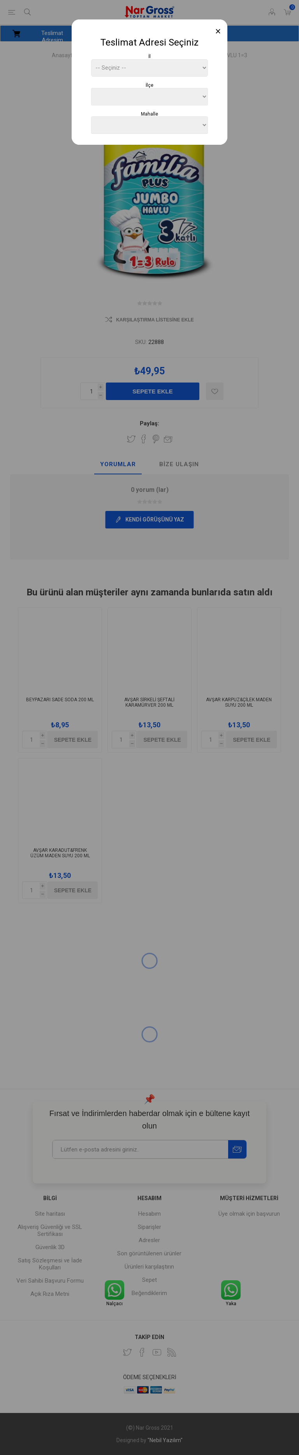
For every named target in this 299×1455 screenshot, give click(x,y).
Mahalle (149, 113)
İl (149, 56)
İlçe (149, 85)
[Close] (218, 31)
